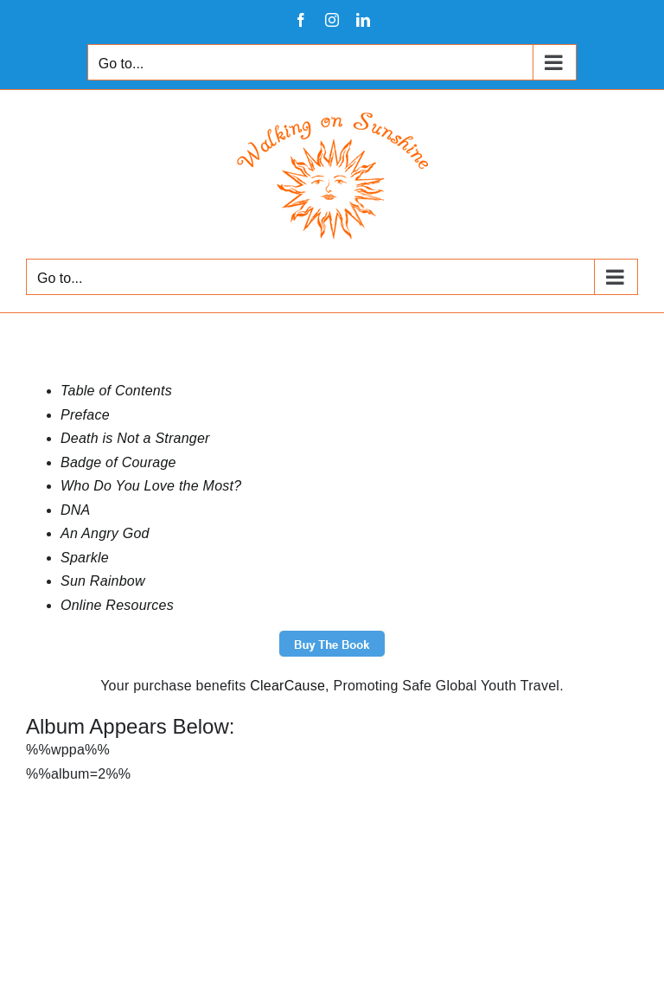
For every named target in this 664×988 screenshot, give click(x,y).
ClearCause (287, 685)
